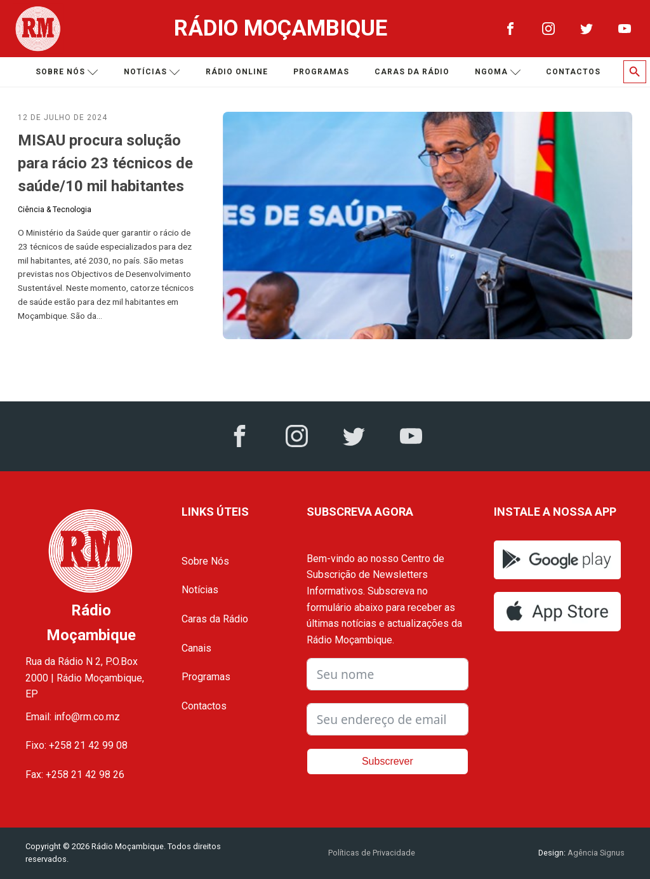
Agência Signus (595, 852)
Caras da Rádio (412, 71)
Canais (196, 648)
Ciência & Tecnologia (54, 209)
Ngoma (498, 72)
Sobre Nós (205, 561)
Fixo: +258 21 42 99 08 (76, 745)
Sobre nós (67, 72)
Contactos (573, 71)
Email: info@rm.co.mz (72, 717)
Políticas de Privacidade (371, 852)
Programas (321, 71)
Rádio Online (237, 71)
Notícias (152, 72)
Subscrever (387, 761)
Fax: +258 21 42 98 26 (74, 774)
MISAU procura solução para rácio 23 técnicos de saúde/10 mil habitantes (105, 163)
